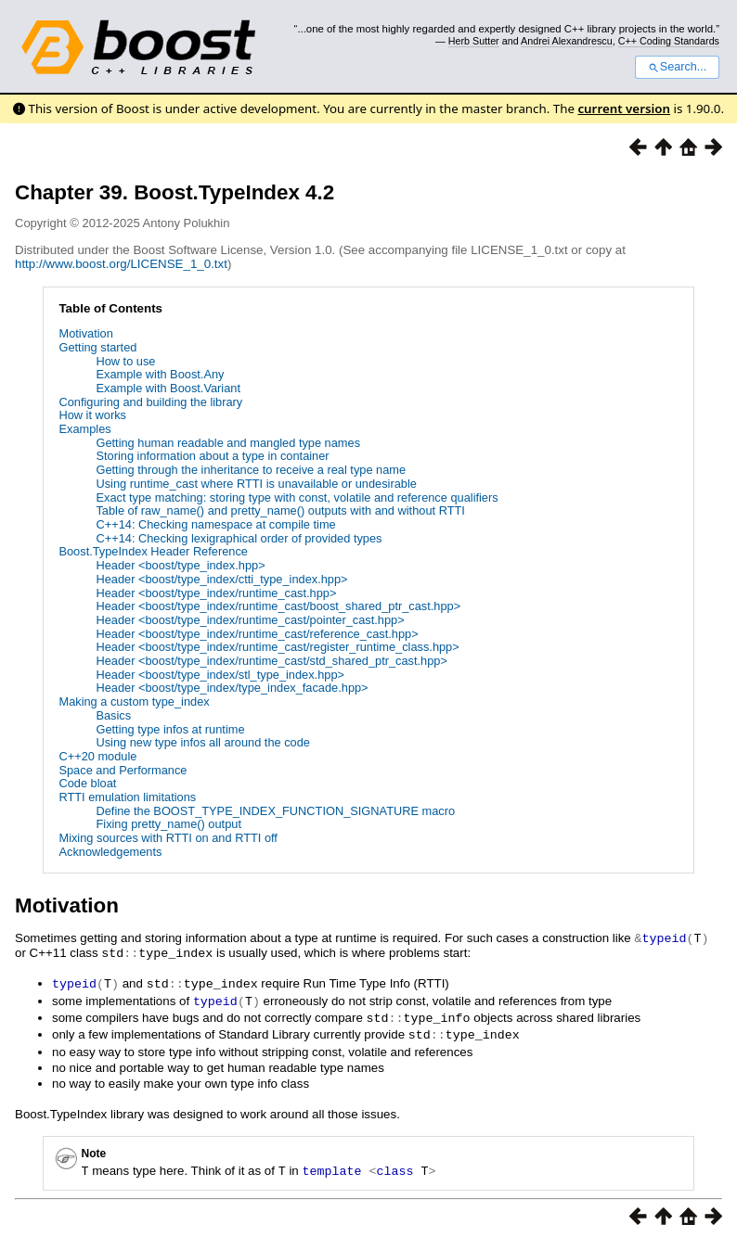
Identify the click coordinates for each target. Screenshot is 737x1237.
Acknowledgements (110, 852)
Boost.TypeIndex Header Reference (152, 551)
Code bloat (87, 783)
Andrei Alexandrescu (567, 40)
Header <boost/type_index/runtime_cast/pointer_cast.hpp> (250, 620)
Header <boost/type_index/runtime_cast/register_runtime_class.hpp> (277, 647)
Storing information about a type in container (212, 456)
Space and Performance (122, 770)
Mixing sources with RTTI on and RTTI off (167, 838)
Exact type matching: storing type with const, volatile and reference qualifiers (297, 497)
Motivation (85, 333)
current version (623, 108)
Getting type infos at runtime (170, 729)
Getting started (97, 347)
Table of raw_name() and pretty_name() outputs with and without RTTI (280, 510)
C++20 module (97, 756)
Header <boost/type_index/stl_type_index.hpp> (220, 675)
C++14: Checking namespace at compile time (215, 524)
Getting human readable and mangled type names (228, 443)
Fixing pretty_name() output (168, 824)
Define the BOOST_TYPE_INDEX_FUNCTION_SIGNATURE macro (275, 811)
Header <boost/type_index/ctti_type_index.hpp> (221, 579)
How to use (125, 361)
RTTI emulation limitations (127, 797)
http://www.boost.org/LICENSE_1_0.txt (121, 264)
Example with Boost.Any (160, 374)
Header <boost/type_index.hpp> (180, 565)
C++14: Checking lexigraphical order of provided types (238, 538)
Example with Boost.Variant (168, 388)
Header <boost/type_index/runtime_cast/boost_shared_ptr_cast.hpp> (278, 606)
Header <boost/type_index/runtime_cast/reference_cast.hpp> (257, 634)
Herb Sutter (473, 40)
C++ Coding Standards (668, 40)
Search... (677, 66)
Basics (113, 715)
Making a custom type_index (133, 701)
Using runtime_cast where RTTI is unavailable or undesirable (256, 484)
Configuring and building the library (150, 402)
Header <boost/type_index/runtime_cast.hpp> (216, 593)
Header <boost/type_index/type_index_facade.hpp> (232, 688)
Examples (84, 429)
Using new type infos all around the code (203, 742)
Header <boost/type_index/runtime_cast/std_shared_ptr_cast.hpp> (271, 661)
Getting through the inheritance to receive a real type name (251, 470)
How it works (92, 415)
